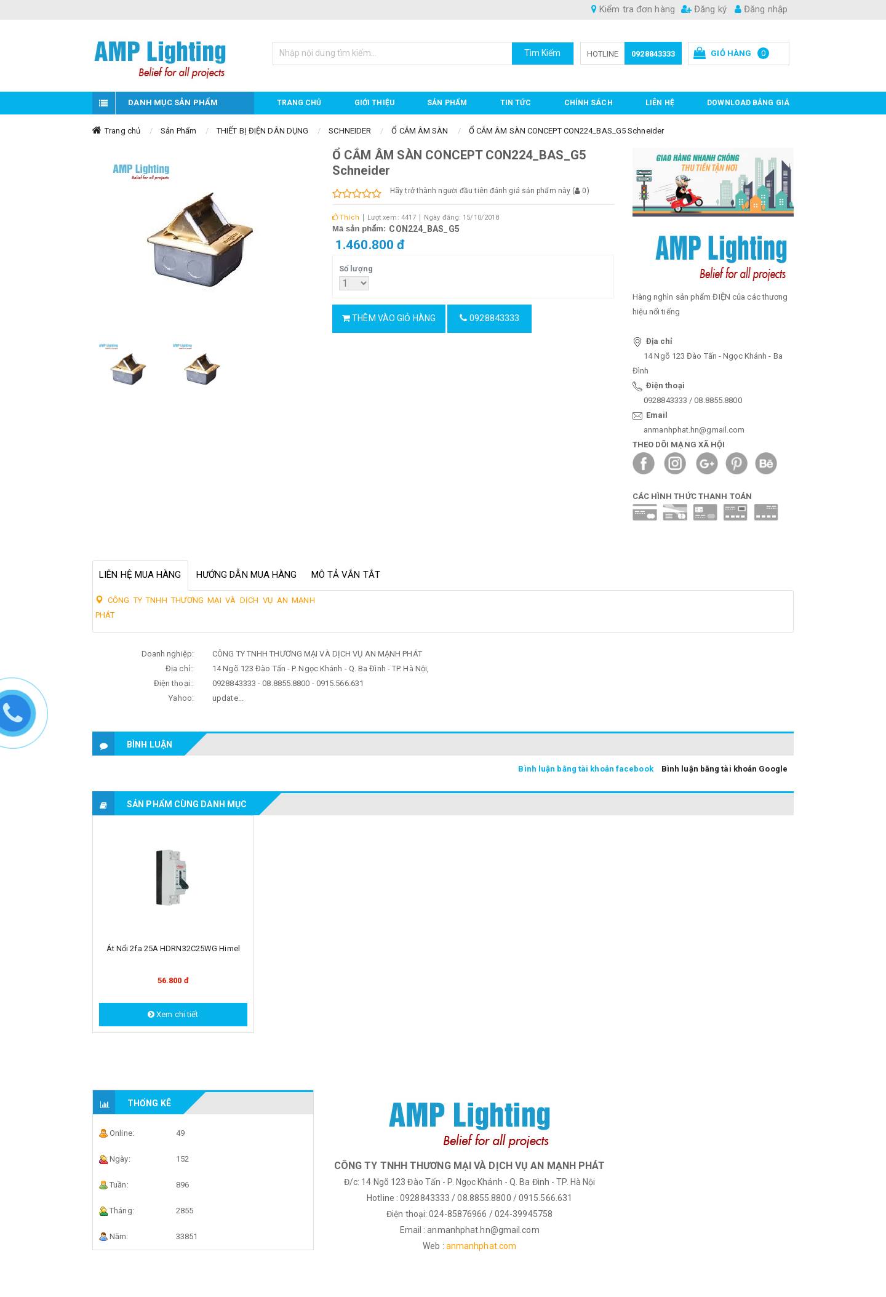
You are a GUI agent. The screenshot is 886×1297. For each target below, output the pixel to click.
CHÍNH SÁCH (588, 102)
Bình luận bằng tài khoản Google (724, 768)
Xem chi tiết (173, 1014)
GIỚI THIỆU (374, 102)
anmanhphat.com (481, 1246)
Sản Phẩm (178, 130)
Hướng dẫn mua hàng (246, 574)
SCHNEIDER (350, 130)
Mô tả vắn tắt (345, 574)
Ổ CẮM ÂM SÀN (419, 130)
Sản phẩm (447, 102)
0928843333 (653, 53)
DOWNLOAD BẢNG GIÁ (748, 102)
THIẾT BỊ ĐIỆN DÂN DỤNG (262, 130)
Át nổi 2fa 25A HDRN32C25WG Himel (173, 948)
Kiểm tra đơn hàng (633, 9)
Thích (345, 217)
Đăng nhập (761, 9)
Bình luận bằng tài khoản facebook (585, 768)
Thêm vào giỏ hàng (389, 318)
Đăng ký (704, 9)
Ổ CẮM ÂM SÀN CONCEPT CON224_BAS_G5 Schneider (566, 130)
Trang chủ (299, 102)
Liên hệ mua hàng (140, 574)
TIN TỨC (516, 102)
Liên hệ (659, 102)
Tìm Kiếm (542, 53)
